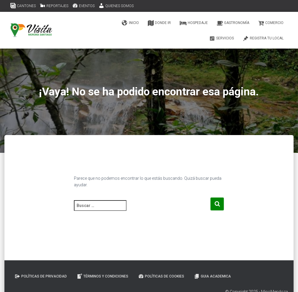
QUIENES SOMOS (116, 6)
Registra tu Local (263, 38)
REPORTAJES (54, 6)
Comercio (271, 23)
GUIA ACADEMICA (212, 276)
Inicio (130, 23)
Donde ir (159, 23)
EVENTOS (83, 6)
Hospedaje (194, 23)
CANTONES (23, 6)
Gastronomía (233, 23)
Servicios (221, 38)
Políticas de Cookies (161, 276)
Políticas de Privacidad (40, 276)
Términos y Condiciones (102, 276)
